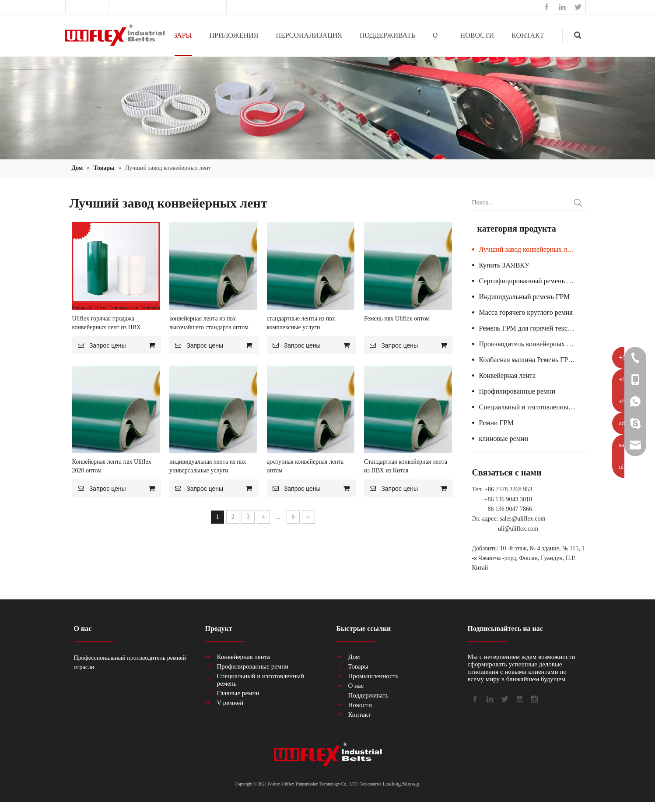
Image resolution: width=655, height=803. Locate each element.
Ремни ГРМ (496, 422)
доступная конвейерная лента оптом (305, 466)
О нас (356, 685)
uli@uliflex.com (518, 528)
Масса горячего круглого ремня (526, 312)
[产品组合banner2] (327, 108)
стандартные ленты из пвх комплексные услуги (301, 323)
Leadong (391, 784)
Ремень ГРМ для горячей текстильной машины (532, 328)
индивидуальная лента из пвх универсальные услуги (207, 466)
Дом (354, 656)
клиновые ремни (504, 438)
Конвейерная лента (507, 375)
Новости (360, 704)
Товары (358, 666)
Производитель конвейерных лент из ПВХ (532, 344)
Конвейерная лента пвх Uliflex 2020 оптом (111, 466)
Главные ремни (238, 693)
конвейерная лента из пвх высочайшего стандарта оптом (209, 323)
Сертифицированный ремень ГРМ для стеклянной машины (532, 281)
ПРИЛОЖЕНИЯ (234, 35)
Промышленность (373, 676)
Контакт (359, 714)
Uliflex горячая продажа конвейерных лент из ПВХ (106, 323)
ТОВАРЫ (177, 35)
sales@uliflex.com (199, 7)
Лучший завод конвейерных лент (528, 249)
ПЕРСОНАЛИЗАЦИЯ (309, 35)
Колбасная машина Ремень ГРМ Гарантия (532, 359)
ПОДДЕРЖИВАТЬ (387, 35)
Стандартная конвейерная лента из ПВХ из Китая (405, 466)
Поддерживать (368, 695)
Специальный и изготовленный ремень (532, 407)
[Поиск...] (521, 203)
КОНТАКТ (527, 35)
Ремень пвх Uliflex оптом (397, 318)
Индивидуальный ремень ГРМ (524, 296)
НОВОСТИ (477, 35)
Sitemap (410, 784)
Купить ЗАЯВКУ (504, 265)
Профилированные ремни (517, 391)
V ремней (230, 702)
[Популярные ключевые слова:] (578, 203)
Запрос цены (99, 345)
